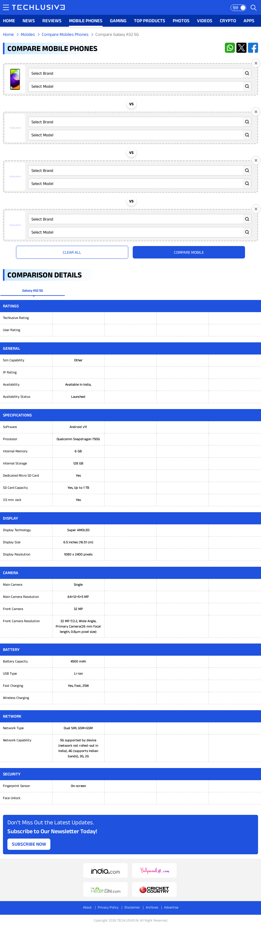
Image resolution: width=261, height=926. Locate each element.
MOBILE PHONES (86, 20)
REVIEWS (52, 20)
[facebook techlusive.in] (253, 48)
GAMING (118, 20)
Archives (152, 907)
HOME (9, 20)
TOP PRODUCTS (149, 20)
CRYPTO (228, 20)
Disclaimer (132, 907)
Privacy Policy (108, 907)
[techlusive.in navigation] (5, 7)
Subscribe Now (29, 844)
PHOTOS (181, 20)
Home (8, 34)
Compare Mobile (189, 252)
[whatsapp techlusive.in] (230, 48)
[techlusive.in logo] (38, 8)
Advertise (171, 907)
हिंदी (235, 8)
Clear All (72, 252)
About (87, 907)
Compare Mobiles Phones (65, 34)
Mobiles (28, 34)
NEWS (29, 20)
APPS (249, 20)
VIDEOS (204, 20)
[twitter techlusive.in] (241, 48)
